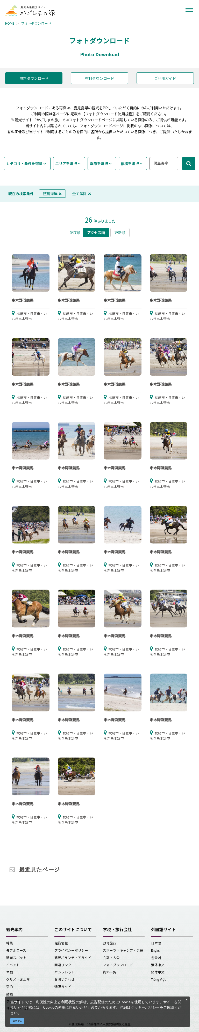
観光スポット (16, 957)
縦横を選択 (130, 163)
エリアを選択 (66, 163)
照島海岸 (52, 193)
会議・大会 (111, 957)
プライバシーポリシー (71, 950)
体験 (9, 972)
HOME (9, 23)
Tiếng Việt (158, 979)
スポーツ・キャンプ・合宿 (123, 950)
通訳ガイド (62, 986)
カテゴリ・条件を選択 (24, 163)
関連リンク (62, 964)
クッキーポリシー (145, 1007)
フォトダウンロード (36, 23)
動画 (9, 994)
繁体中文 (158, 964)
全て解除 (81, 193)
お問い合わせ (64, 979)
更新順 (120, 232)
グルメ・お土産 (18, 979)
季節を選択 (99, 163)
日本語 (156, 943)
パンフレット (64, 972)
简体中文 (158, 972)
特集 (9, 943)
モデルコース (16, 950)
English (156, 950)
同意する (17, 1021)
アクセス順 (96, 232)
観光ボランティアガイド (72, 957)
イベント (13, 964)
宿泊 (9, 986)
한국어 (156, 957)
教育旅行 (109, 943)
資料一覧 (109, 972)
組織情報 (61, 943)
